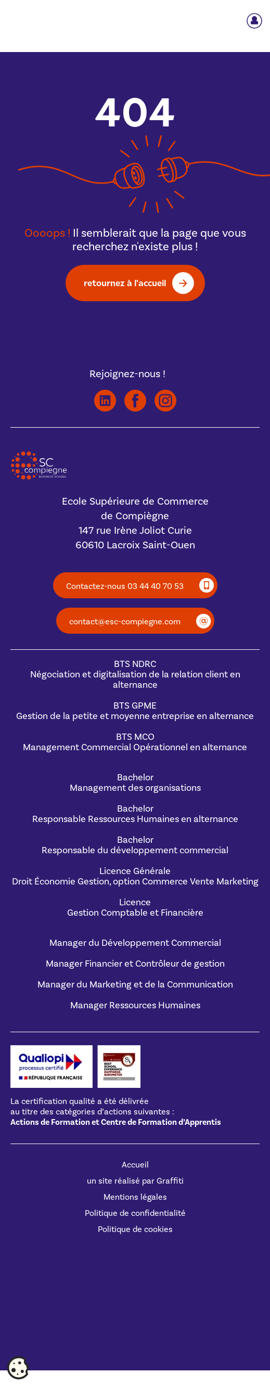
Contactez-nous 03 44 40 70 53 (125, 586)
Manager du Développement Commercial (135, 943)
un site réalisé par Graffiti (135, 1181)
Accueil (135, 1165)
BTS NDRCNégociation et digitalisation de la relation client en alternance (135, 674)
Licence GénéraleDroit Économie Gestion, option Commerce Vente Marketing (135, 876)
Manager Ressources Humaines (135, 1005)
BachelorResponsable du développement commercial (135, 845)
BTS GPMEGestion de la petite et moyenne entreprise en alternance (135, 711)
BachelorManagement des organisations (135, 783)
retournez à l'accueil (125, 282)
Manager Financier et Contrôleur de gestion (135, 964)
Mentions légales (135, 1197)
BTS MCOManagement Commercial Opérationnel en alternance (135, 742)
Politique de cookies (135, 1229)
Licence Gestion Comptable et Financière (135, 907)
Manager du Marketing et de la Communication (135, 985)
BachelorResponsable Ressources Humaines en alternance (135, 814)
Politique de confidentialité (135, 1213)
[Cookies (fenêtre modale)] (18, 1368)
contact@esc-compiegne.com (125, 622)
